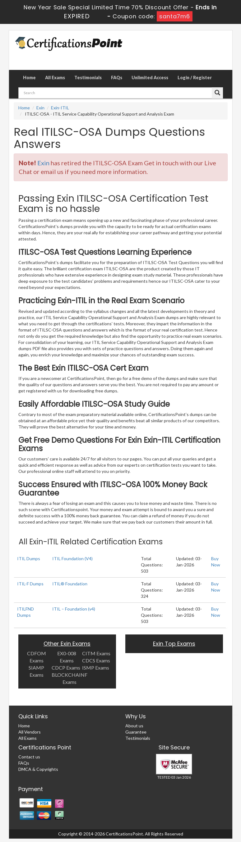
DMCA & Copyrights (38, 769)
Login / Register (195, 77)
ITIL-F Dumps (30, 583)
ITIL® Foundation (69, 583)
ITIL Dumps (28, 558)
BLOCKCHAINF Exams (69, 678)
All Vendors (29, 731)
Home (29, 77)
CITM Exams (96, 653)
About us (134, 725)
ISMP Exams (95, 667)
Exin (40, 107)
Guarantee (135, 731)
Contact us (29, 756)
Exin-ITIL (60, 107)
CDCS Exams (96, 660)
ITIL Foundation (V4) (72, 558)
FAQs (116, 77)
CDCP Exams (66, 667)
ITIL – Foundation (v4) (73, 608)
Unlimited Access (150, 77)
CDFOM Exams (36, 656)
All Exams (55, 77)
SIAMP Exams (36, 671)
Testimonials (88, 77)
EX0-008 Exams (66, 656)
